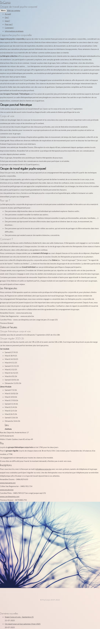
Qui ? (7, 17)
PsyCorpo (5, 2)
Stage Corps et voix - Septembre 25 (19, 617)
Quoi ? (7, 21)
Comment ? (9, 27)
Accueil (8, 14)
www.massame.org (7, 483)
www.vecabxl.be (6, 490)
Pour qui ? (9, 24)
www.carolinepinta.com (9, 496)
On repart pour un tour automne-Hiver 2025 (22, 624)
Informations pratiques (14, 31)
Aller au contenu (13, 10)
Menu (3, 11)
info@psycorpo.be (43, 469)
